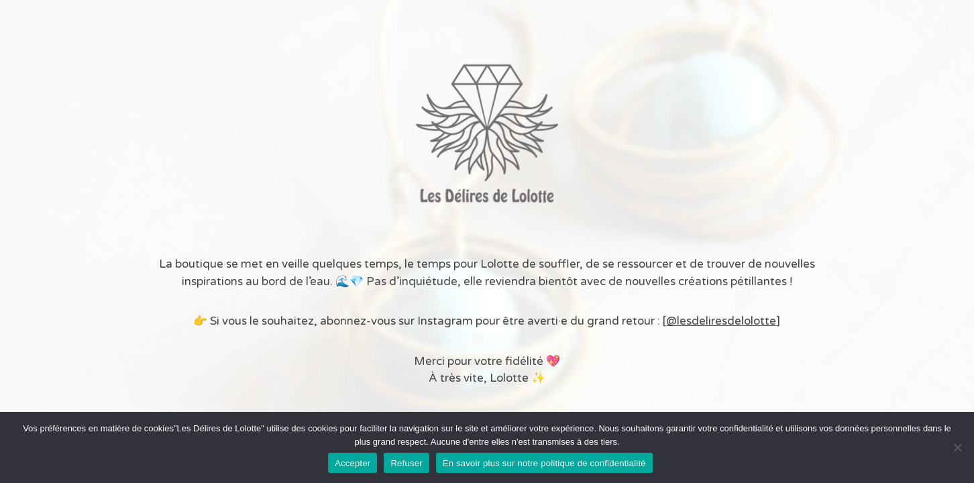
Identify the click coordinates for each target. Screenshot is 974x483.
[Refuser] (957, 447)
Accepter (352, 463)
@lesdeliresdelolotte (721, 321)
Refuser (406, 463)
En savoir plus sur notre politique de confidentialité (544, 463)
